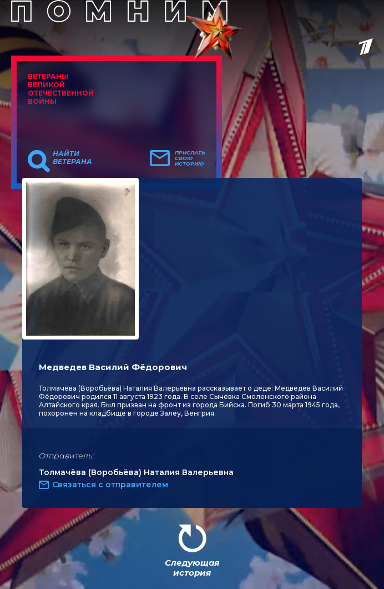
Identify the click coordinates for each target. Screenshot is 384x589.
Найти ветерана (72, 158)
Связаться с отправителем (110, 485)
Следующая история (192, 567)
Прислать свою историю (190, 158)
